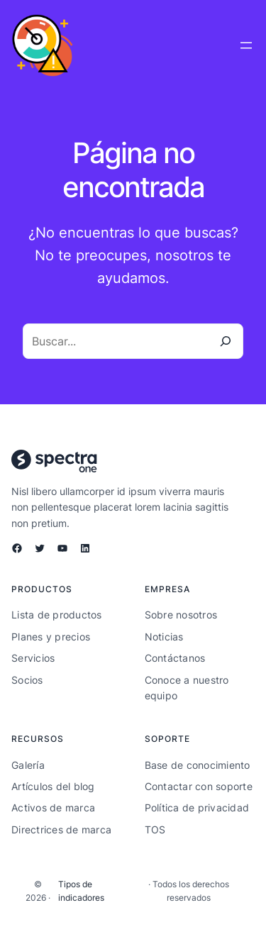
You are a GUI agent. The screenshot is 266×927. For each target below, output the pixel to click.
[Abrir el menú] (246, 45)
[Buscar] (225, 341)
